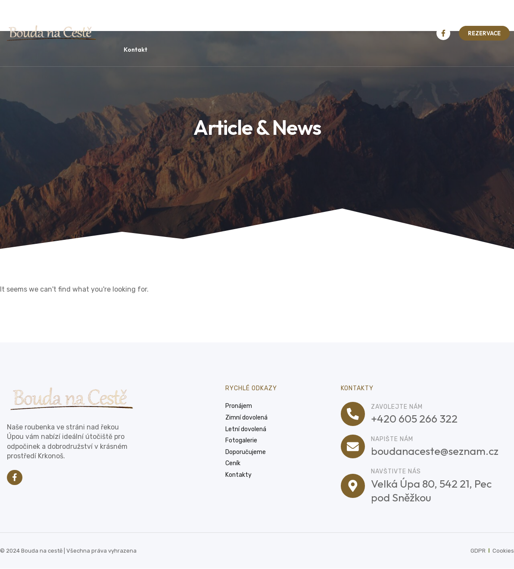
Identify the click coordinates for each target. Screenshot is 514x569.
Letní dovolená (273, 16)
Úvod (123, 16)
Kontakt (135, 49)
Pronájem (160, 16)
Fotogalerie (332, 16)
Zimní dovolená (213, 16)
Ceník (379, 16)
